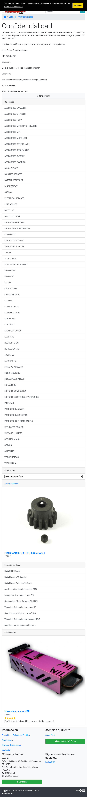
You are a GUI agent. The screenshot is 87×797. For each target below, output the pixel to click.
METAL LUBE (10, 385)
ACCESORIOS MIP (12, 132)
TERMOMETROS (11, 457)
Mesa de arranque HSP (17, 711)
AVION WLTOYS (11, 168)
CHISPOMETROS (11, 294)
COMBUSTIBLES (11, 307)
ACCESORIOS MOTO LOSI (15, 138)
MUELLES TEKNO (12, 216)
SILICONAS (9, 451)
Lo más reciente (11, 483)
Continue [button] (78, 5)
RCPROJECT (9, 234)
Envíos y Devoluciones (11, 745)
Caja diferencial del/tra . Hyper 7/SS (20, 613)
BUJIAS (7, 282)
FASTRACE (9, 337)
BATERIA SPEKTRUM (13, 180)
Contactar (6, 750)
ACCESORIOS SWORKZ (14, 156)
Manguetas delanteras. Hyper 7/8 (19, 595)
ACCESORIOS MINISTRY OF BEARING (20, 126)
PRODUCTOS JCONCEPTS (15, 415)
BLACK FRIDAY (10, 186)
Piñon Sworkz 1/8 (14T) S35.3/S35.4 (24, 552)
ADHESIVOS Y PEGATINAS (16, 264)
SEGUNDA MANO (12, 439)
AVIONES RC (10, 270)
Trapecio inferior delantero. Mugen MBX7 (22, 619)
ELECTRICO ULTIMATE (14, 198)
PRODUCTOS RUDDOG (14, 222)
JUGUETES (9, 355)
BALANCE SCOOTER (13, 174)
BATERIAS (8, 276)
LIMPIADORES (10, 204)
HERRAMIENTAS (11, 349)
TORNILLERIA (10, 463)
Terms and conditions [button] (13, 7)
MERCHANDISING (12, 373)
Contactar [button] (21, 782)
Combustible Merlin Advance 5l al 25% (21, 601)
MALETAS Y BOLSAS (13, 367)
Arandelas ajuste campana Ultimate (20, 625)
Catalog (12, 17)
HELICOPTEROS (11, 343)
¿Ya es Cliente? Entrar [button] (65, 741)
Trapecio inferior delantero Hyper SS (20, 607)
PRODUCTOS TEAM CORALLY (17, 228)
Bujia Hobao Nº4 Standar (15, 577)
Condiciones (7, 740)
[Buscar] (62, 11)
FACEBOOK (50, 762)
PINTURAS (9, 403)
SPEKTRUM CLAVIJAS (14, 246)
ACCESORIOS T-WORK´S (14, 162)
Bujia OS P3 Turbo (12, 571)
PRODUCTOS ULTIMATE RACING (18, 421)
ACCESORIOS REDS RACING (16, 150)
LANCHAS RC (10, 361)
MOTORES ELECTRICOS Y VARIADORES (21, 397)
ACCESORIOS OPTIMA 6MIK (16, 144)
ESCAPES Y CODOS (12, 331)
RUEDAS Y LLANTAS (13, 433)
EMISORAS (9, 325)
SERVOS (8, 445)
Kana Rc (21, 790)
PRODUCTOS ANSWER (14, 409)
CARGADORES (10, 288)
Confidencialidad (25, 17)
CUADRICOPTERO (12, 313)
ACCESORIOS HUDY (13, 120)
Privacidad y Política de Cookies (16, 735)
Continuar (43, 96)
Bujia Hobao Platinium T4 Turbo (18, 583)
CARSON (8, 192)
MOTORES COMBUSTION (15, 391)
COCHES (8, 301)
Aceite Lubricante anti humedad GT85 (20, 589)
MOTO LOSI (9, 210)
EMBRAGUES (10, 319)
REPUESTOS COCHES (13, 427)
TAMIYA (7, 252)
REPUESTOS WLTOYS (13, 240)
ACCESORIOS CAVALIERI (15, 108)
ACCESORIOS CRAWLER (14, 114)
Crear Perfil (50, 735)
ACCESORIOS (10, 258)
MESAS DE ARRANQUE (14, 379)
